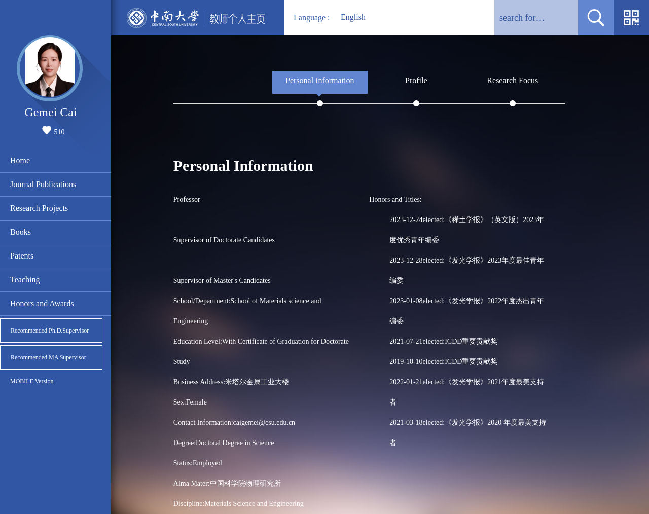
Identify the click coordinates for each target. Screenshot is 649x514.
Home (20, 160)
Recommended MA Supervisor (48, 357)
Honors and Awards (42, 303)
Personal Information (319, 80)
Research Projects (39, 208)
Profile (416, 80)
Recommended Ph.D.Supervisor (50, 330)
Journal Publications (43, 184)
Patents (21, 255)
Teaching (25, 279)
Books (20, 232)
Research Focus (512, 80)
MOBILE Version (31, 381)
